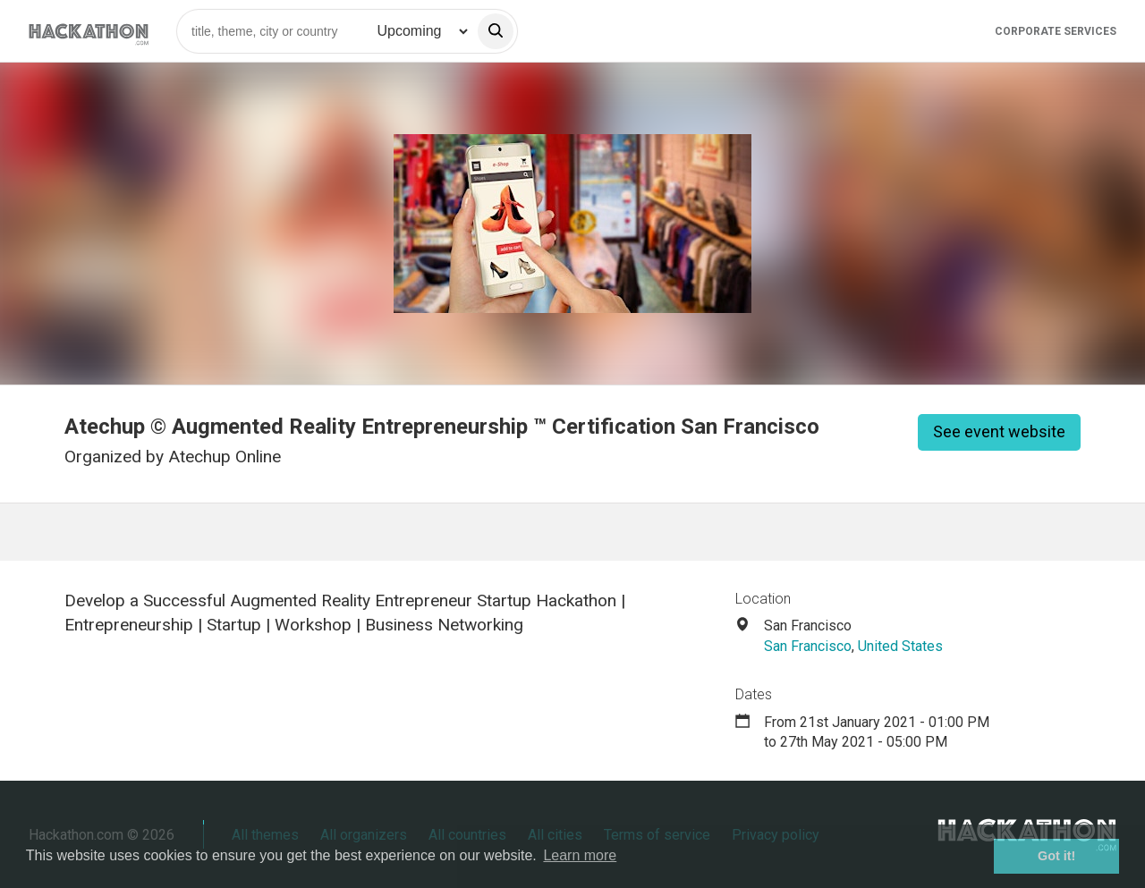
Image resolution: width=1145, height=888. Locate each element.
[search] (495, 31)
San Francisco (808, 646)
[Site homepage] (88, 31)
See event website (999, 431)
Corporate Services (1055, 31)
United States (900, 646)
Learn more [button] (579, 855)
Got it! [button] (1056, 856)
